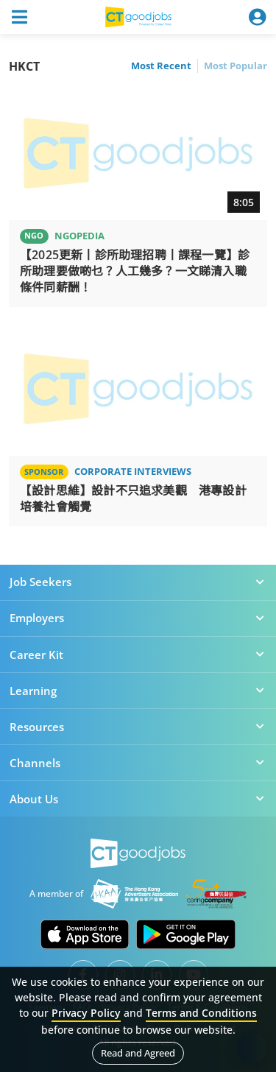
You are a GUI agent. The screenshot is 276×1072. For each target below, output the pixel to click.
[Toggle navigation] (19, 17)
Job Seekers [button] (138, 581)
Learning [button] (138, 690)
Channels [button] (138, 762)
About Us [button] (138, 798)
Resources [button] (138, 726)
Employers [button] (138, 617)
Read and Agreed (138, 1052)
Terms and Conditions (201, 1013)
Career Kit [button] (138, 654)
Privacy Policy (86, 1013)
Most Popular (235, 65)
